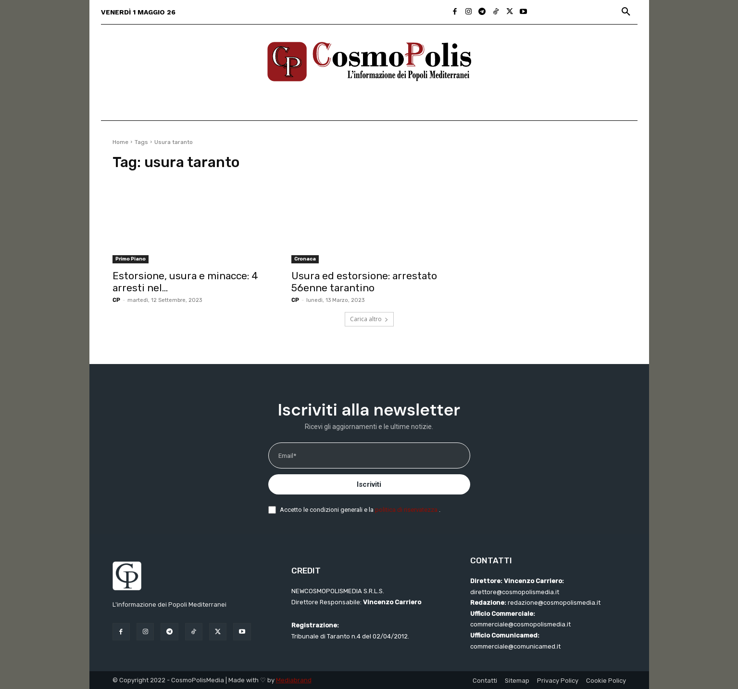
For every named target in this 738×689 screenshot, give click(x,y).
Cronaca (305, 259)
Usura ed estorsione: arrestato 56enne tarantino (364, 282)
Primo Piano (130, 259)
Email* (287, 455)
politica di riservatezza (407, 509)
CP (116, 300)
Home (120, 142)
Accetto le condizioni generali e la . (360, 509)
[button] (626, 12)
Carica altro (369, 319)
